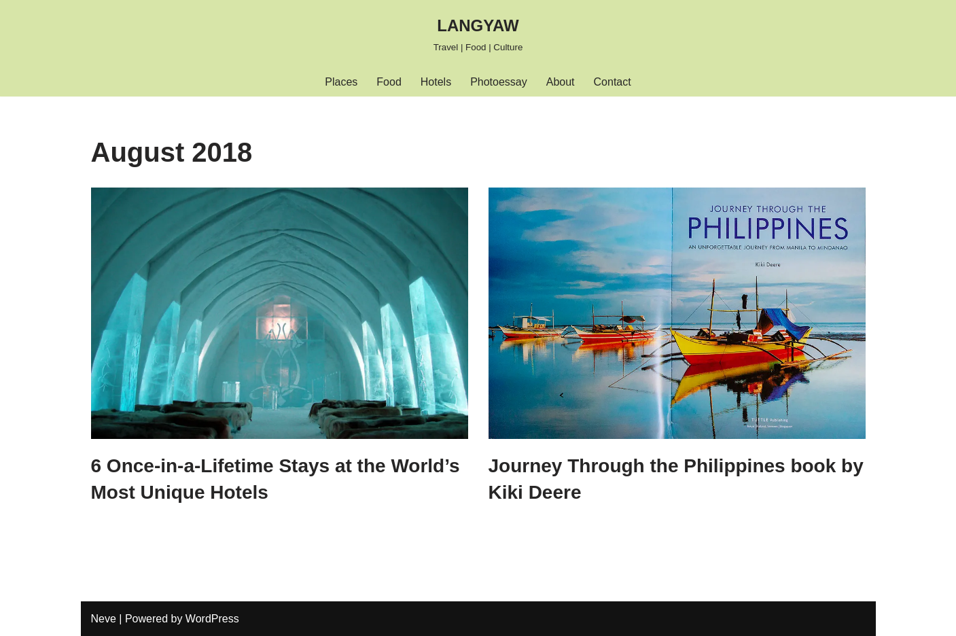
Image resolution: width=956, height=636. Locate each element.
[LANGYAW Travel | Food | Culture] (478, 33)
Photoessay (498, 82)
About (560, 82)
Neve (103, 618)
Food (388, 82)
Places (341, 82)
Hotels (436, 82)
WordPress (212, 618)
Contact (612, 82)
